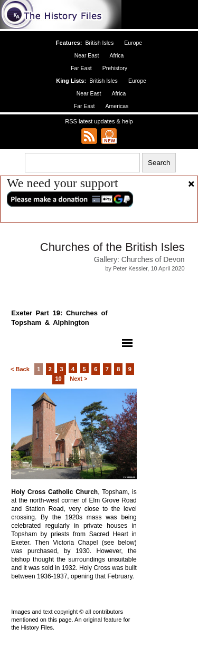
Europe (133, 43)
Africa (116, 55)
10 (58, 378)
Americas (117, 106)
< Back (20, 369)
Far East (81, 68)
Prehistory (114, 68)
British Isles (99, 43)
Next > (78, 378)
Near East (86, 55)
